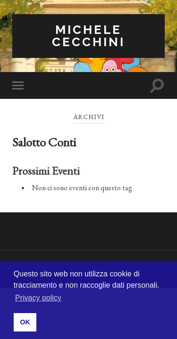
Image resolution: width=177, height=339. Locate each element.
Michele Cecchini (88, 35)
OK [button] (25, 322)
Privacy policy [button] (38, 298)
